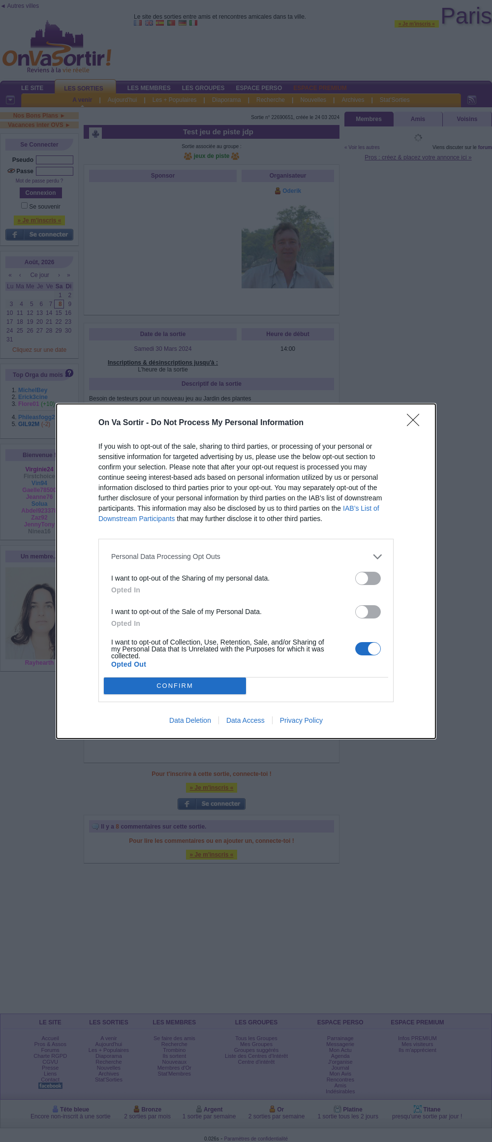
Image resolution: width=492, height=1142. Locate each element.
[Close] (416, 423)
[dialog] (246, 571)
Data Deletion (190, 720)
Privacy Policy (301, 720)
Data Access (245, 720)
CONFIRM (174, 685)
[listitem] (246, 557)
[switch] (368, 578)
